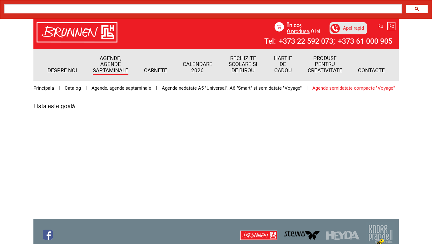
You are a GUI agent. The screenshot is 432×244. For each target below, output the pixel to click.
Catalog (73, 88)
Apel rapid (347, 28)
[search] (202, 9)
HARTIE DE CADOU (283, 64)
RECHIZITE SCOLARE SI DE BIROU (243, 64)
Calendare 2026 (197, 67)
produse (298, 31)
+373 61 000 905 (365, 41)
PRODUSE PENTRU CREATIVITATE (325, 64)
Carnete (155, 70)
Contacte (371, 70)
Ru (380, 26)
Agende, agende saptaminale (110, 64)
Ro (391, 26)
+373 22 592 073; (307, 41)
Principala (43, 88)
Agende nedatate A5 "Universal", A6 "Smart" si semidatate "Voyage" (232, 88)
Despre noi (62, 70)
